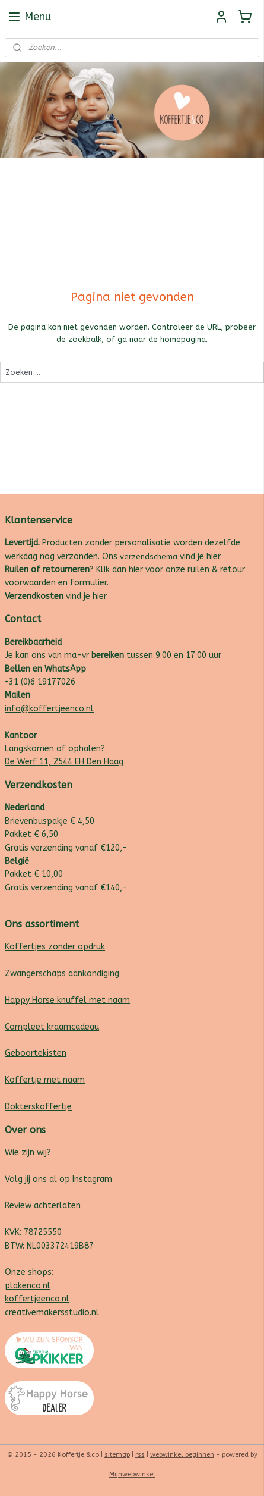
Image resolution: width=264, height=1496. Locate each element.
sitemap (117, 1455)
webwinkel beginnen (182, 1455)
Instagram (92, 1179)
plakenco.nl (27, 1286)
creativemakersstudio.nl (52, 1312)
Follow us (241, 172)
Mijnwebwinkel (132, 1474)
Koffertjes (25, 947)
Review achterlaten (43, 1205)
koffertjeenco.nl (37, 1299)
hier (136, 569)
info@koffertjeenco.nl (49, 709)
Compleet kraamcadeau (52, 1027)
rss (140, 1455)
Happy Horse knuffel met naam (67, 1000)
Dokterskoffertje (38, 1107)
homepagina (183, 339)
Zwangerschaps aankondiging (62, 973)
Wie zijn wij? (28, 1152)
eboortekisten (38, 1053)
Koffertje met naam (45, 1080)
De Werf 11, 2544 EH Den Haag (64, 762)
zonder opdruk (75, 947)
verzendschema (148, 556)
